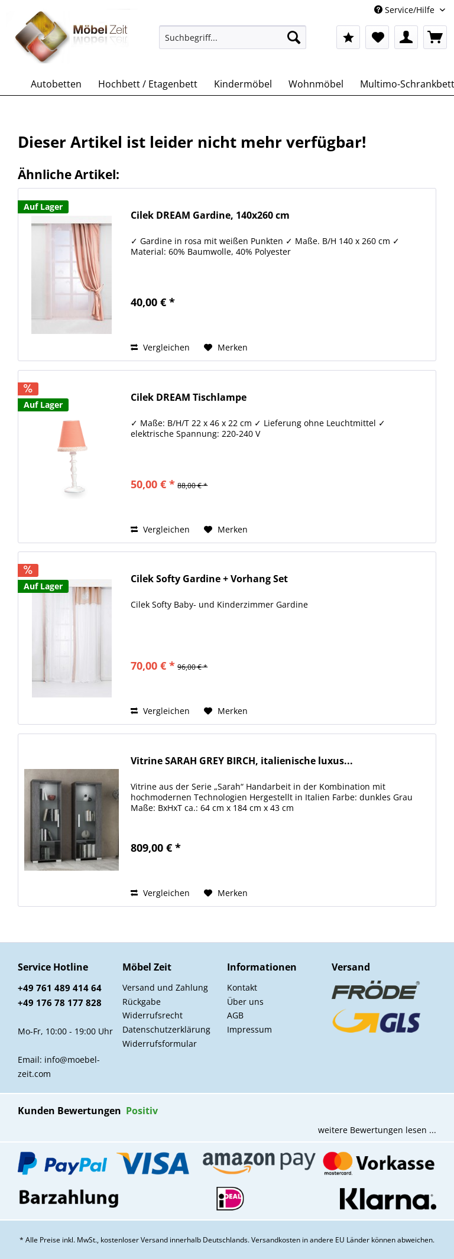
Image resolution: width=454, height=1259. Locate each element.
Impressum (249, 1029)
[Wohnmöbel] (316, 84)
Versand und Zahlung (165, 987)
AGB (235, 1015)
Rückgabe (141, 1001)
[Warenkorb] (435, 37)
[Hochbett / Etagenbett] (148, 84)
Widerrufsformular (159, 1043)
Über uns (245, 1001)
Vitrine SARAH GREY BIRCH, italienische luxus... (242, 761)
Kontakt (242, 987)
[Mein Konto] (406, 37)
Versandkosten (275, 1240)
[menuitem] (233, 42)
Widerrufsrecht (152, 1015)
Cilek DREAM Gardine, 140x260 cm (210, 215)
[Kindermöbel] (243, 84)
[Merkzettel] (377, 37)
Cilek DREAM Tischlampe (189, 397)
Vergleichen (160, 347)
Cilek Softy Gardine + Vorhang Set (209, 579)
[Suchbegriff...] (233, 37)
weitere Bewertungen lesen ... (377, 1129)
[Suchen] (293, 37)
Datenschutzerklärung (166, 1029)
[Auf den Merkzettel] (226, 347)
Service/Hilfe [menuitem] (405, 9)
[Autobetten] (56, 84)
